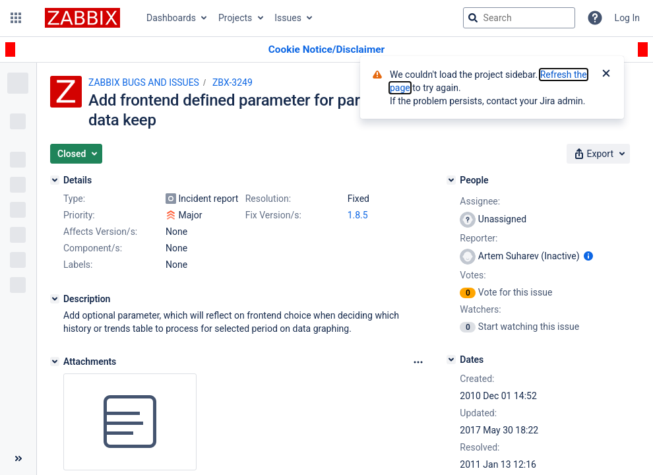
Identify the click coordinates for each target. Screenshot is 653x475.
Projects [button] (235, 18)
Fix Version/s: (273, 215)
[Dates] (451, 359)
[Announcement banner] (326, 50)
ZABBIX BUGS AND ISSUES (143, 82)
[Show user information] (588, 256)
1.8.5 (358, 215)
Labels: (77, 264)
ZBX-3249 (232, 82)
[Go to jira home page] (82, 18)
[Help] (595, 17)
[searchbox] (519, 17)
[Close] (606, 74)
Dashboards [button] (171, 18)
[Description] (54, 298)
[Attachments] (54, 361)
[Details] (54, 180)
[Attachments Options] (418, 362)
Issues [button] (287, 18)
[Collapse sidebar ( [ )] (18, 458)
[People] (451, 180)
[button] (16, 18)
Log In (627, 18)
